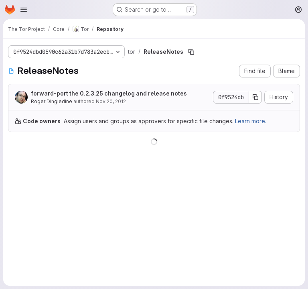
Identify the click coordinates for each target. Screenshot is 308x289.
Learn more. (250, 121)
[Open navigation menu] (23, 9)
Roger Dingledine (51, 101)
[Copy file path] (191, 51)
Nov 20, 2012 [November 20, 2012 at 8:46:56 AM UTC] (111, 101)
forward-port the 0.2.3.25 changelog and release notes (109, 93)
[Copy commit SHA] (255, 97)
